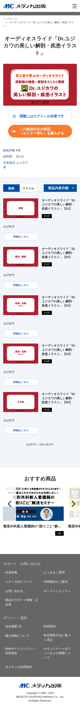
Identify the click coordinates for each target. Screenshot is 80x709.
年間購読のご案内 (56, 581)
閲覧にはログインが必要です (42, 116)
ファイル (28, 188)
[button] (9, 504)
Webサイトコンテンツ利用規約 (20, 651)
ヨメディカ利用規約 (18, 667)
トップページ (10, 18)
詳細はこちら (21, 236)
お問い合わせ (14, 591)
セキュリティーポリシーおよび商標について (57, 653)
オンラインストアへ (57, 591)
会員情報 (11, 572)
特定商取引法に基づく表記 (57, 637)
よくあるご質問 (54, 572)
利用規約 (50, 626)
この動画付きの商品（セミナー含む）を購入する (42, 131)
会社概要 (11, 626)
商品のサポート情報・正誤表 (21, 602)
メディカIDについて (18, 581)
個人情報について (17, 635)
